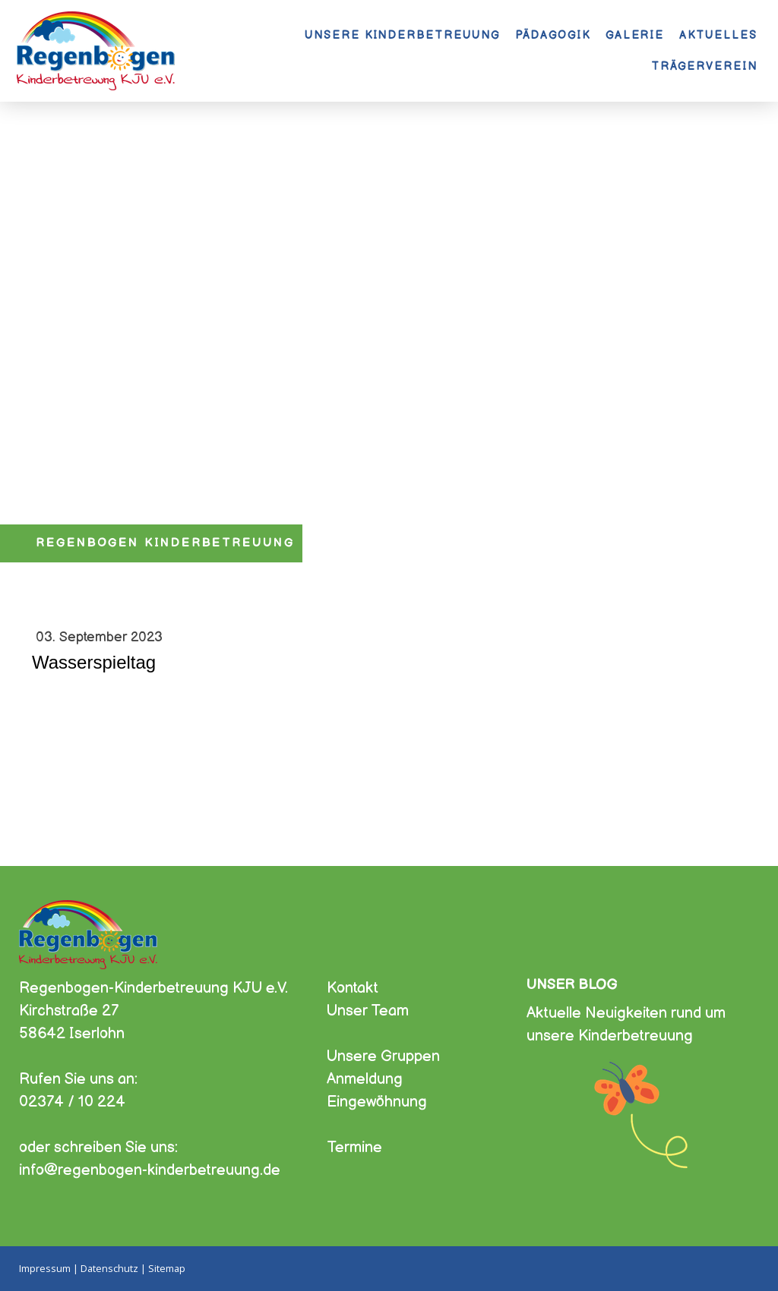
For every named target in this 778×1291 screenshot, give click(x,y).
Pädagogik (552, 35)
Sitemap (166, 1268)
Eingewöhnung (377, 1102)
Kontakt (352, 988)
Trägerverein (704, 66)
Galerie (635, 35)
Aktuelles (718, 35)
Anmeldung (365, 1079)
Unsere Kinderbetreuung (402, 35)
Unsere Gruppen (383, 1056)
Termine (354, 1147)
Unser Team (368, 1011)
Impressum (45, 1268)
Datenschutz (109, 1268)
